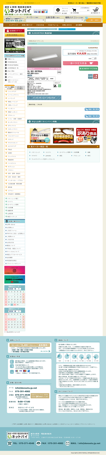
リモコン (11, 170)
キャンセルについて (13, 251)
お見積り (55, 424)
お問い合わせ (11, 224)
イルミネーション (13, 136)
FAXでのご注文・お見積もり (16, 233)
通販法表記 (38, 424)
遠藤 (89, 152)
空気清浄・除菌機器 (14, 194)
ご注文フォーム (12, 230)
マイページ (65, 8)
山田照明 (10, 213)
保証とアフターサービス (14, 254)
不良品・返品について (14, 248)
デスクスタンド (13, 142)
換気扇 (10, 187)
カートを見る (75, 424)
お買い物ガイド (29, 424)
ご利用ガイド (11, 236)
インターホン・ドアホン (15, 180)
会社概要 (10, 257)
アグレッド (77, 155)
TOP (14, 424)
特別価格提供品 (12, 62)
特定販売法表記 (12, 260)
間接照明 (11, 160)
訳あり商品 (11, 71)
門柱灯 (10, 149)
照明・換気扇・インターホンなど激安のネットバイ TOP (42, 29)
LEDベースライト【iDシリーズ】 (13, 81)
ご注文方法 (10, 239)
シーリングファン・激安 (15, 74)
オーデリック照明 (65, 152)
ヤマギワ (34, 155)
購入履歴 (64, 13)
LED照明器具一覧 (13, 68)
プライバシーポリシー (14, 263)
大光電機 (76, 152)
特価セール (11, 59)
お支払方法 (10, 242)
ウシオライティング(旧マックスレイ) (43, 159)
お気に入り (65, 11)
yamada (48, 155)
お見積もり (10, 227)
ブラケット (11, 115)
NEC (89, 155)
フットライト (12, 156)
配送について (11, 245)
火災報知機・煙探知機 (15, 184)
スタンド (11, 139)
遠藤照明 (10, 210)
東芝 (61, 155)
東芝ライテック (12, 216)
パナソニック (36, 152)
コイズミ (48, 152)
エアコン (10, 77)
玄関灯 (10, 153)
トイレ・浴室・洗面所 (15, 119)
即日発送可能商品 (13, 65)
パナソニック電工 (13, 198)
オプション (11, 166)
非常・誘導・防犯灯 (14, 173)
